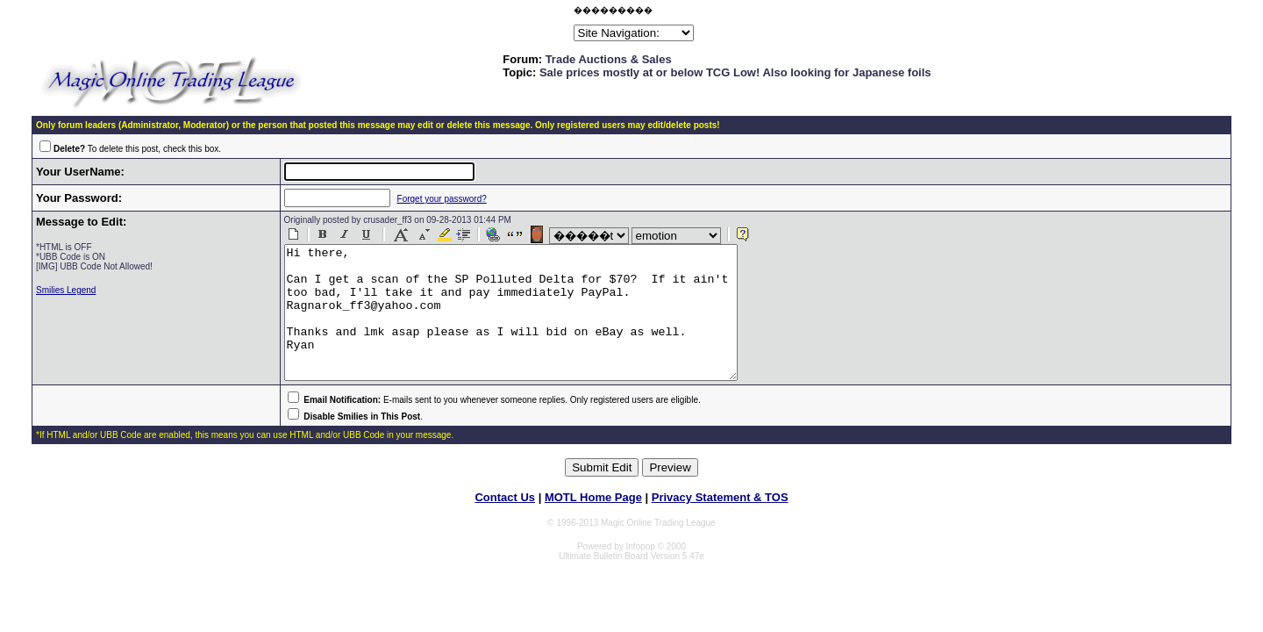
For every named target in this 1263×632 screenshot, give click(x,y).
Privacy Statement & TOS (720, 523)
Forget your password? (426, 199)
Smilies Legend (66, 290)
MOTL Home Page (593, 523)
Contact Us (505, 523)
